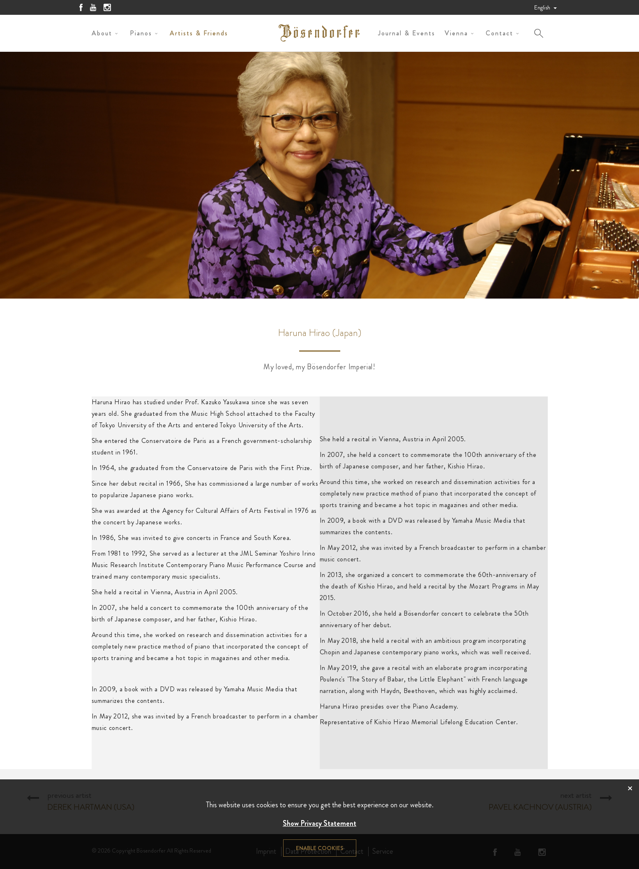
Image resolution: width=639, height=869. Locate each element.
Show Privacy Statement (319, 823)
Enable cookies (320, 848)
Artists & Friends (199, 33)
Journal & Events (406, 33)
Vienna (456, 33)
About (102, 33)
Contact (499, 33)
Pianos (141, 33)
